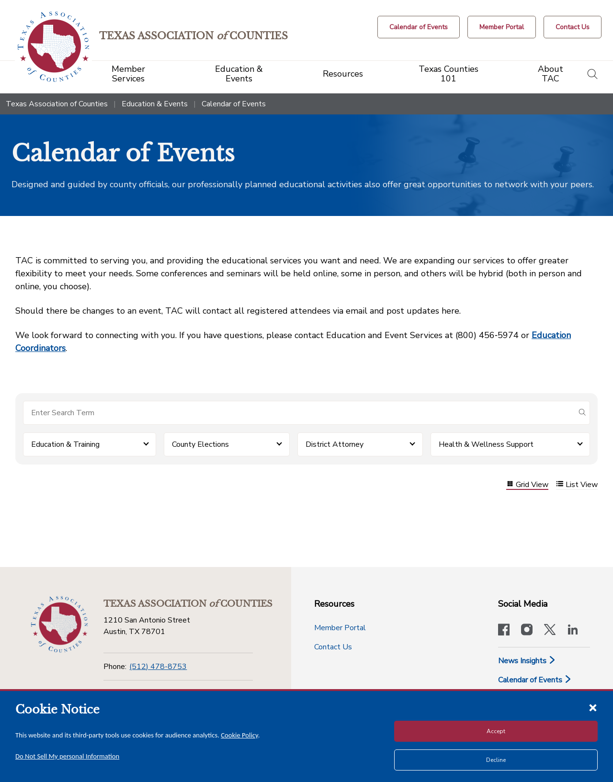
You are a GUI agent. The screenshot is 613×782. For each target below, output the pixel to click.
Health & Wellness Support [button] (486, 444)
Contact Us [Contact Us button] (333, 647)
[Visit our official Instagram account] (527, 630)
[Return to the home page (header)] (53, 46)
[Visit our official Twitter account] (550, 630)
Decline (496, 760)
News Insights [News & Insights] (527, 661)
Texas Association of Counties (57, 104)
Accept (496, 731)
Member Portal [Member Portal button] (340, 628)
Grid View (527, 485)
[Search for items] (298, 413)
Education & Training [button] (65, 444)
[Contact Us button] (573, 27)
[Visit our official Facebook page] (504, 630)
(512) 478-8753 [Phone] (158, 666)
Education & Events (155, 104)
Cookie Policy (239, 735)
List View (577, 485)
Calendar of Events (535, 680)
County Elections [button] (200, 444)
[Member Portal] (501, 27)
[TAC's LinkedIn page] (573, 630)
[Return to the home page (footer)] (59, 624)
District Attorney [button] (334, 444)
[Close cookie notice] (593, 707)
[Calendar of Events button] (418, 27)
